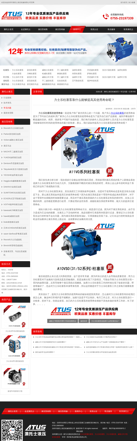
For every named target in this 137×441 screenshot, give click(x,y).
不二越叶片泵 (63, 77)
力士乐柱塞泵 (17, 70)
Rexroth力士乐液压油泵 (14, 128)
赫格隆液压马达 (48, 84)
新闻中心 (77, 29)
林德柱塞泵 (62, 73)
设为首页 (124, 2)
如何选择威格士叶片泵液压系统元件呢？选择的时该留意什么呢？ (110, 347)
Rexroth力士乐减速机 (13, 240)
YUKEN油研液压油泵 (13, 157)
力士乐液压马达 (18, 84)
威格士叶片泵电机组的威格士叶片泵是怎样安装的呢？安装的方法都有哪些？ (63, 347)
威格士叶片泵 (48, 77)
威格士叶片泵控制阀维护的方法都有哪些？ (50, 342)
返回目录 (83, 321)
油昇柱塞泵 (122, 70)
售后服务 (111, 29)
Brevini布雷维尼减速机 (13, 245)
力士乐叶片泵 (17, 77)
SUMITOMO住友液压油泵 (15, 193)
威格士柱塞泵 (48, 70)
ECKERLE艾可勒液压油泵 (15, 198)
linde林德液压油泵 (11, 222)
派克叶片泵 (32, 77)
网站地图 (79, 431)
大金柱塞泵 (17, 73)
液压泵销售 (43, 29)
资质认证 (94, 29)
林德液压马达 (63, 84)
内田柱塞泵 (77, 73)
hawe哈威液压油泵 (12, 216)
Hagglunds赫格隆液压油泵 (15, 181)
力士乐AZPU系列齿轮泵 (15, 361)
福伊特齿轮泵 (93, 81)
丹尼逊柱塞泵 (93, 70)
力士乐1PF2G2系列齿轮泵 (15, 331)
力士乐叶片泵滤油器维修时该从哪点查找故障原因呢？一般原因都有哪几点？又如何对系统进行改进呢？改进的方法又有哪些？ (81, 337)
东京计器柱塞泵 (109, 70)
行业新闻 (7, 98)
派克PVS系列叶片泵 (15, 391)
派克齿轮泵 (32, 81)
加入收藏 (132, 2)
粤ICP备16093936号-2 (117, 428)
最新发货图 (8, 113)
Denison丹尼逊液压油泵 (14, 163)
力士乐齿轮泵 (17, 81)
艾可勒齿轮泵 (78, 81)
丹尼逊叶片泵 (93, 77)
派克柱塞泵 (32, 70)
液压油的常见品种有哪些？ (45, 352)
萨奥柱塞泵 (92, 73)
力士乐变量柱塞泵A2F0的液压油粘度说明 (101, 352)
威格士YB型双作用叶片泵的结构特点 (62, 321)
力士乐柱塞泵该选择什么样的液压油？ (105, 321)
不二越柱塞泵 (63, 70)
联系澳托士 (128, 29)
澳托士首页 (8, 29)
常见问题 (7, 108)
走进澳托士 (26, 29)
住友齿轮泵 (62, 81)
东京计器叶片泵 (109, 77)
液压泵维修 (60, 29)
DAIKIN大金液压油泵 (13, 187)
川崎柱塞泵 (32, 73)
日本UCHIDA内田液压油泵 (15, 228)
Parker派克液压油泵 (12, 134)
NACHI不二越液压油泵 (13, 152)
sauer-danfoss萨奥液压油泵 (15, 234)
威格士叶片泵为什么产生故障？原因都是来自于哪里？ (106, 342)
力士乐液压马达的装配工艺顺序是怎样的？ (101, 337)
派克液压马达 (32, 84)
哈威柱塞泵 (47, 73)
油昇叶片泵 (122, 77)
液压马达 (7, 146)
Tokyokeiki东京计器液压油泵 (16, 169)
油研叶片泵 (77, 77)
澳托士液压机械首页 (111, 92)
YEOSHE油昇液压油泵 (13, 175)
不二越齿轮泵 (48, 81)
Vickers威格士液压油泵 (13, 140)
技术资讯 (7, 103)
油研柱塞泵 (77, 70)
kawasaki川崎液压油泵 (13, 210)
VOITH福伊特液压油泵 (13, 204)
